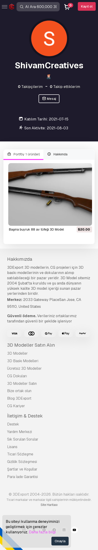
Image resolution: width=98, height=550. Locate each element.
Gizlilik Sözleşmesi (22, 461)
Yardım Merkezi (19, 431)
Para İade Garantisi (22, 476)
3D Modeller (17, 353)
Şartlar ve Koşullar (22, 469)
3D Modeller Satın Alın (31, 345)
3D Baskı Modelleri (22, 361)
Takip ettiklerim (65, 86)
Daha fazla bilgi (42, 532)
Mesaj (49, 99)
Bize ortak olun (19, 390)
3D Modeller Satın (22, 383)
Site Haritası (49, 505)
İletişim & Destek (25, 416)
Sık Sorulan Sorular (22, 439)
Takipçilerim (30, 86)
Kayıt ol (86, 6)
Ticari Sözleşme (20, 454)
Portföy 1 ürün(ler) (23, 154)
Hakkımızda (19, 259)
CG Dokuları (17, 376)
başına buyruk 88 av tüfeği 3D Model (36, 229)
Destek (13, 424)
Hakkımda (57, 154)
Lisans (12, 446)
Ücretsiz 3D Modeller (24, 368)
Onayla (60, 541)
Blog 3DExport (19, 398)
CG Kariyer (16, 406)
